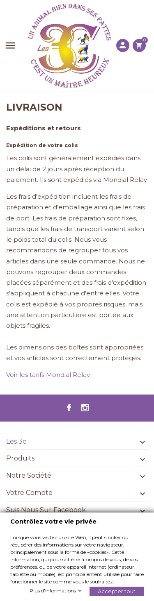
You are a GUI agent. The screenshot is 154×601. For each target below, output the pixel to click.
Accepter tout (117, 590)
